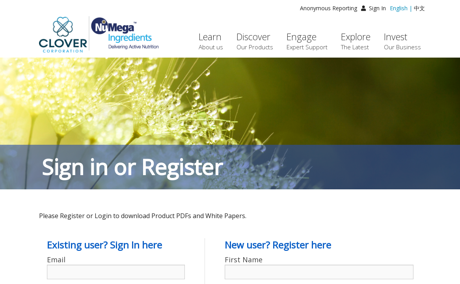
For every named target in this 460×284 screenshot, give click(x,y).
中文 (419, 8)
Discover (255, 40)
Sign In (373, 8)
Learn (211, 40)
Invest (402, 40)
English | (401, 8)
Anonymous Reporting (328, 8)
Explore (356, 40)
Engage (307, 40)
